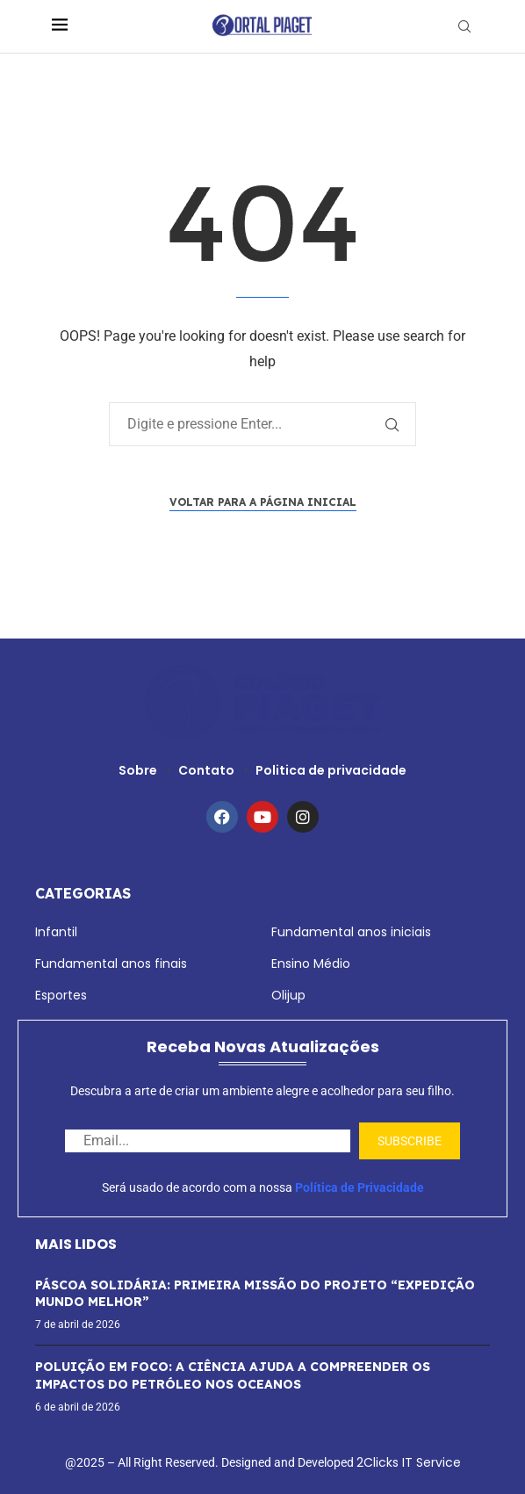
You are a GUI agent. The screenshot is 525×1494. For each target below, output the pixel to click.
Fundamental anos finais (111, 963)
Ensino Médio (310, 963)
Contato (206, 770)
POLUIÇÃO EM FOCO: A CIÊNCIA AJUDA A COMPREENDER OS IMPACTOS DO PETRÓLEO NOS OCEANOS (232, 1375)
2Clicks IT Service (408, 1462)
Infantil (56, 932)
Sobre (138, 770)
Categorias (83, 893)
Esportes (61, 995)
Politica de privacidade (330, 770)
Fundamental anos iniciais (351, 932)
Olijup (288, 995)
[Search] (464, 26)
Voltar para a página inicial (262, 502)
